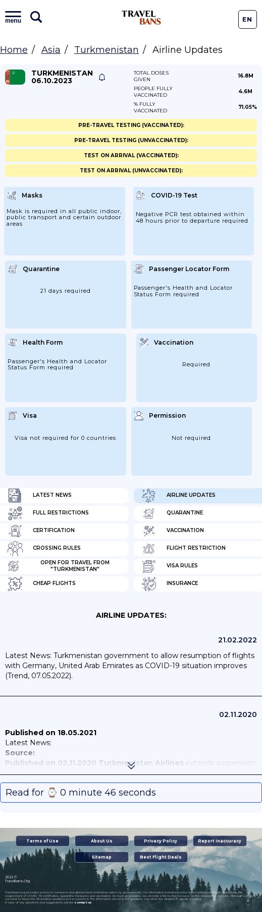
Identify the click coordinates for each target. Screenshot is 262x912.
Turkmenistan (106, 49)
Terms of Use (42, 840)
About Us (102, 840)
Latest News (40, 495)
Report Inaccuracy (219, 840)
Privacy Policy (160, 840)
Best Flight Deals (161, 857)
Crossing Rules (44, 548)
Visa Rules (169, 566)
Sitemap (101, 857)
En (247, 19)
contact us (83, 902)
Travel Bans (141, 17)
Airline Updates (178, 495)
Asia (51, 49)
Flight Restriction (183, 548)
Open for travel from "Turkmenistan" (59, 566)
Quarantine (172, 513)
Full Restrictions (48, 513)
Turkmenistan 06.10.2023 (62, 77)
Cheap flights (42, 584)
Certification (41, 531)
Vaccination (172, 531)
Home (14, 49)
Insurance (169, 584)
